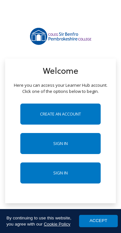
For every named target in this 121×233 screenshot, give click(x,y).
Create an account (60, 114)
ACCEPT (98, 220)
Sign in (60, 143)
